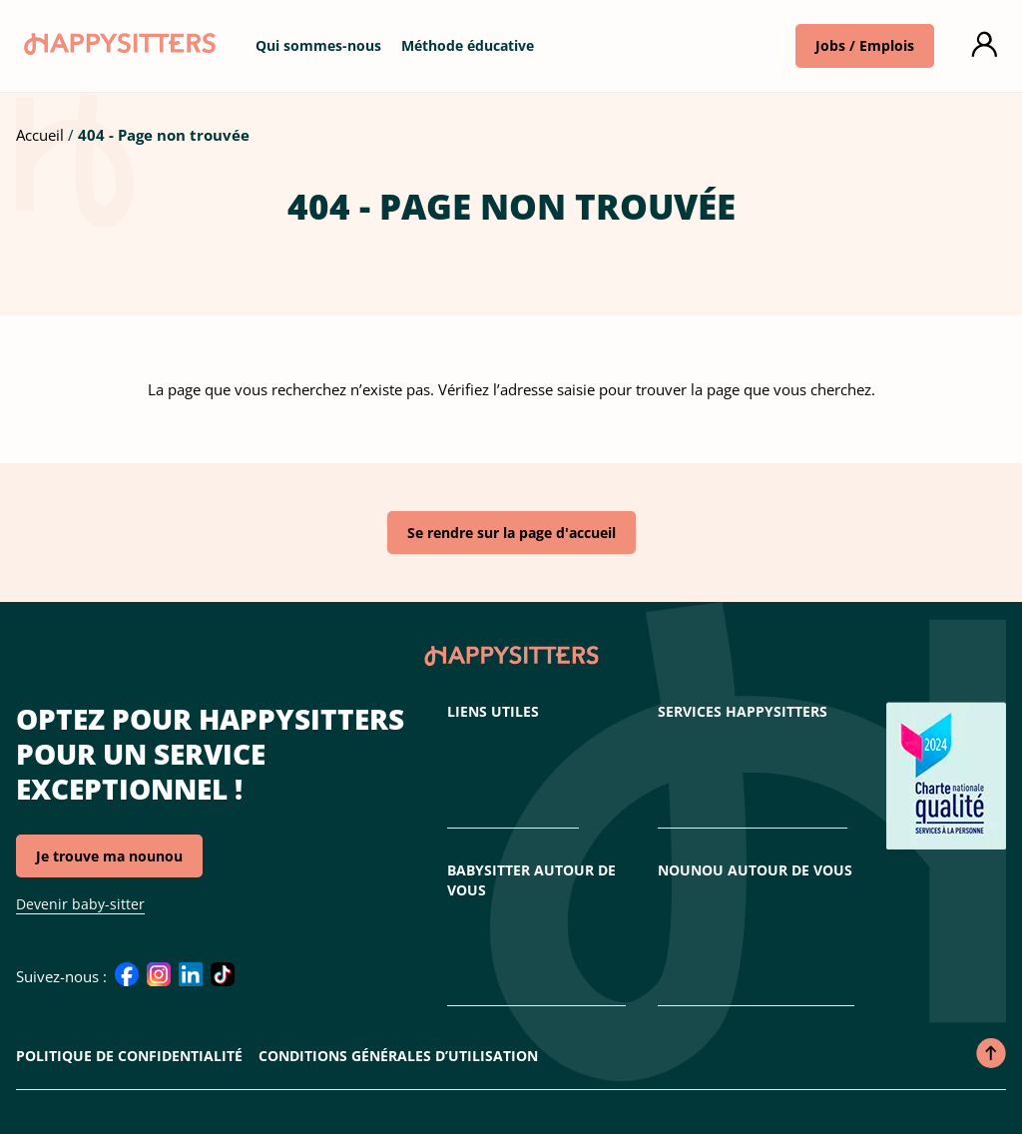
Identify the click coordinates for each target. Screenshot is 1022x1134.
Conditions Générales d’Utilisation (398, 1055)
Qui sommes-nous (318, 45)
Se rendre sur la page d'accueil (511, 532)
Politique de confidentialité (129, 1055)
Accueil (40, 135)
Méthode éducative (467, 45)
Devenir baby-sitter (80, 903)
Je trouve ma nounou (109, 856)
